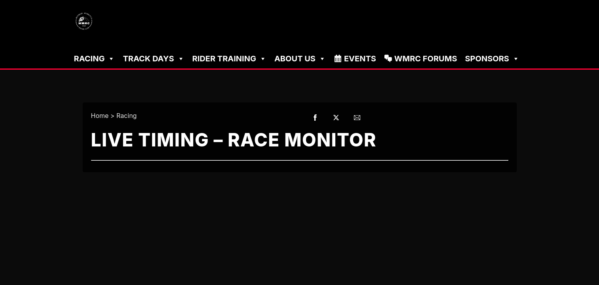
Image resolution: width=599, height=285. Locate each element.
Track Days (153, 58)
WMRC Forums (425, 58)
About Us (300, 58)
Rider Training (229, 58)
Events (360, 58)
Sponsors (492, 58)
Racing (94, 58)
